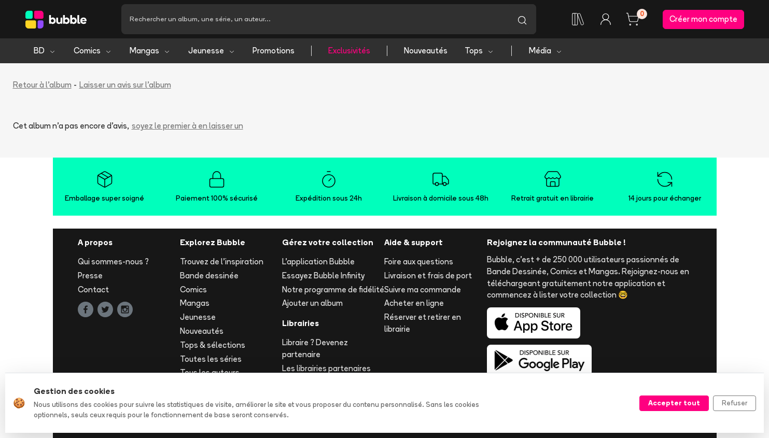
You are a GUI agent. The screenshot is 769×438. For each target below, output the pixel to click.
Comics (93, 50)
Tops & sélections (212, 345)
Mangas (150, 50)
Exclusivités (349, 50)
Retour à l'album (42, 85)
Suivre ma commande (422, 289)
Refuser (734, 403)
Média (546, 50)
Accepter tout (674, 403)
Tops (479, 50)
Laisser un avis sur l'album (125, 85)
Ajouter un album (312, 303)
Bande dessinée (209, 275)
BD (45, 50)
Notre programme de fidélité (333, 289)
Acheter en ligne (414, 303)
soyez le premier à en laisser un (187, 126)
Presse (90, 275)
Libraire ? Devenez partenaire (315, 348)
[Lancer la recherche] (522, 19)
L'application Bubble (318, 261)
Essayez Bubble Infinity (323, 275)
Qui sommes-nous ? (113, 261)
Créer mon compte (703, 19)
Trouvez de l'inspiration (221, 261)
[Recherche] (315, 19)
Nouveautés (426, 50)
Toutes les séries (211, 359)
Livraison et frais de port (428, 275)
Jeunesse (211, 50)
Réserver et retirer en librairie (422, 323)
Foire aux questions (418, 261)
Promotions (274, 50)
